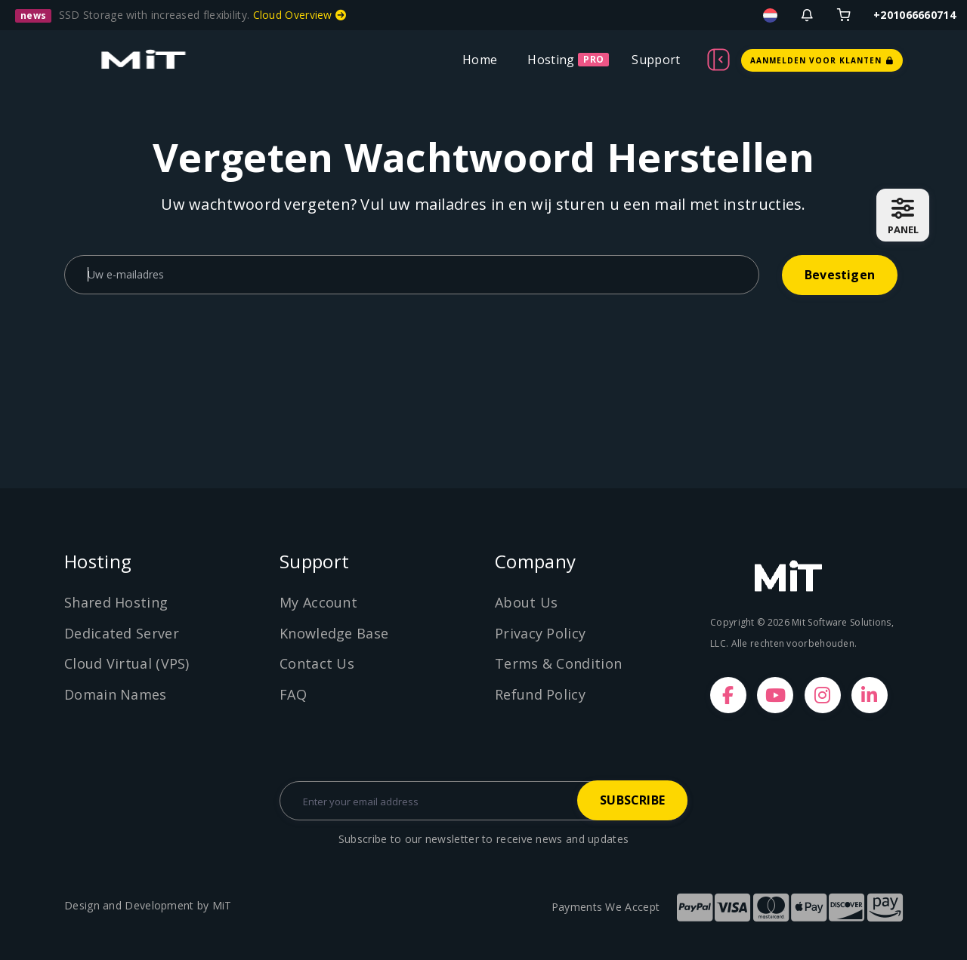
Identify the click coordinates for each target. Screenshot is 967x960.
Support (656, 59)
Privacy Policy (540, 633)
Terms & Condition (558, 663)
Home (479, 59)
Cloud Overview (300, 15)
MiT (222, 905)
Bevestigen (840, 274)
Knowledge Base (334, 633)
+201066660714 (914, 15)
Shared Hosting (116, 602)
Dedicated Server (121, 633)
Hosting (550, 59)
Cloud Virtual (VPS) (127, 663)
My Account (318, 602)
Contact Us (317, 663)
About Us (526, 602)
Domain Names (115, 694)
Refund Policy (540, 694)
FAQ (293, 694)
